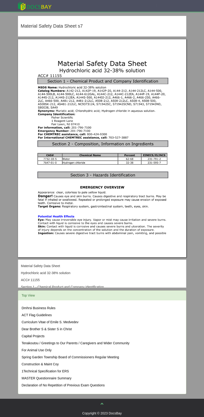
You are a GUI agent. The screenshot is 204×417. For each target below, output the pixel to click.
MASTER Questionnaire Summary (47, 378)
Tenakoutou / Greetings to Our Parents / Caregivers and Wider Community (75, 343)
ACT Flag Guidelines (37, 315)
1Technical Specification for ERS (45, 371)
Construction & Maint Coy (40, 364)
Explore (70, 6)
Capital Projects (33, 336)
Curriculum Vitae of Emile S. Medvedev (50, 322)
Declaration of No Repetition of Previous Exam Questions (63, 385)
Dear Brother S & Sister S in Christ (47, 329)
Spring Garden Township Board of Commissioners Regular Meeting (70, 357)
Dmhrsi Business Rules (39, 308)
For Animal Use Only (37, 350)
